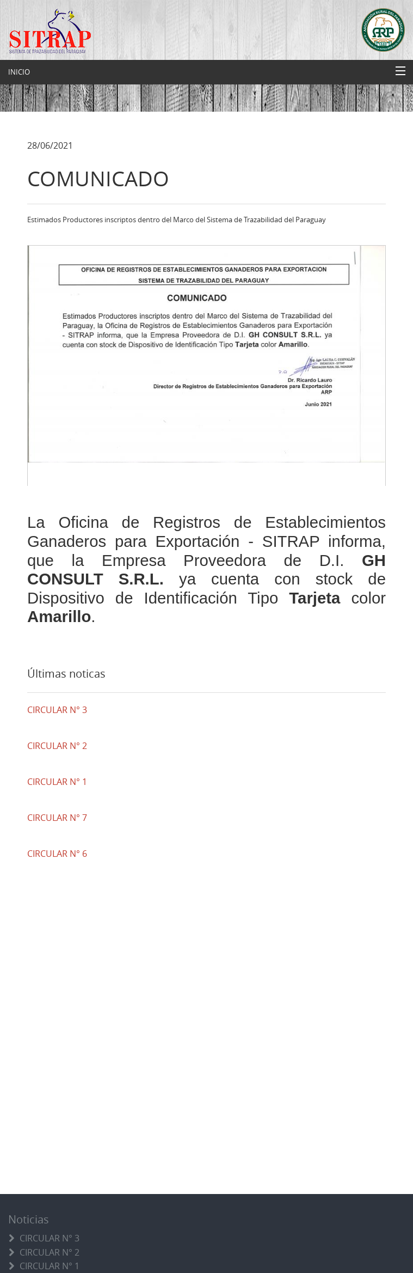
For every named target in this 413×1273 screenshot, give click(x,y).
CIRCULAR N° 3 (49, 1238)
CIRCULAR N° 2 (49, 1252)
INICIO (19, 72)
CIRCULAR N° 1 (49, 1266)
